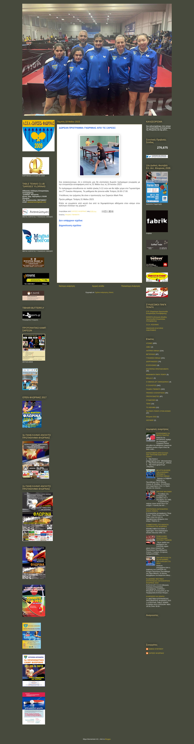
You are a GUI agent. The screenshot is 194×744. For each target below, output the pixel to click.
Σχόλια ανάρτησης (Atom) (104, 292)
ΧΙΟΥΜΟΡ (150, 420)
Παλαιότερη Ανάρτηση (130, 286)
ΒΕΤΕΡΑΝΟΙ (150, 354)
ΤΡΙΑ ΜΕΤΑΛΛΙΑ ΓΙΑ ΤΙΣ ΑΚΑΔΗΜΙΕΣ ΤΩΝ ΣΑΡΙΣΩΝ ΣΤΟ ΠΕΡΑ (163, 560)
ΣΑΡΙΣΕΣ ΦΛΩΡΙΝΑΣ (156, 653)
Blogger (108, 739)
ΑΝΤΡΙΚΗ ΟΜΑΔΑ (152, 351)
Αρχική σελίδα (98, 286)
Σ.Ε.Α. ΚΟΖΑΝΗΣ (152, 325)
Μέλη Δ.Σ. (149, 378)
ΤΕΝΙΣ (148, 404)
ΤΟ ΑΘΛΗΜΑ (151, 407)
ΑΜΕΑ (148, 347)
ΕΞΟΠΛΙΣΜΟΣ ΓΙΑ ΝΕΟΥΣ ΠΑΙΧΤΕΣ (163, 434)
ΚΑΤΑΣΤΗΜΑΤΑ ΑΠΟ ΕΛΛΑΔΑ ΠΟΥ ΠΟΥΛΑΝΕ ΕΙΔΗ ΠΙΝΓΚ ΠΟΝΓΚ (157, 455)
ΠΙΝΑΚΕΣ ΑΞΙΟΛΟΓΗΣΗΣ (155, 393)
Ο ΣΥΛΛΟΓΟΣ (151, 385)
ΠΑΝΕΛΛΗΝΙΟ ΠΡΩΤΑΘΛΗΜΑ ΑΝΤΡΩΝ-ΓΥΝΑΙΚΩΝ (163, 538)
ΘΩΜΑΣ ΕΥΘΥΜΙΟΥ (156, 649)
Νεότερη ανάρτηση (67, 286)
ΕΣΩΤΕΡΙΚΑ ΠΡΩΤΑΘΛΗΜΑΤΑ (157, 369)
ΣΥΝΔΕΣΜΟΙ (151, 400)
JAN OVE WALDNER (164, 492)
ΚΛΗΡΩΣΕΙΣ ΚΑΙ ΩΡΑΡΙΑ (155, 596)
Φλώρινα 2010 (151, 417)
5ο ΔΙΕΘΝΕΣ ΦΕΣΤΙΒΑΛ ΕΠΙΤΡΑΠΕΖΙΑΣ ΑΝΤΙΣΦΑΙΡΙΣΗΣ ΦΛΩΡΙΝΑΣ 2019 (158, 581)
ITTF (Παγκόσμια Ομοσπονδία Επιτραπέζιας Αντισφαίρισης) (157, 312)
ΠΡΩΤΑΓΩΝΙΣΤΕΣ (152, 396)
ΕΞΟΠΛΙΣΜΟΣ (151, 365)
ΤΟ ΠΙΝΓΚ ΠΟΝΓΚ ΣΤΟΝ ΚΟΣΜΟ (158, 411)
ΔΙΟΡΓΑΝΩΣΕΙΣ (152, 361)
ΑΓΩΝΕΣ (149, 343)
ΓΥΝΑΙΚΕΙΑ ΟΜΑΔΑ (153, 358)
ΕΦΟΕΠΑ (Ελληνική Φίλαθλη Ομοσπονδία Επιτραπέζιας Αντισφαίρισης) (156, 319)
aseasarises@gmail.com (36, 202)
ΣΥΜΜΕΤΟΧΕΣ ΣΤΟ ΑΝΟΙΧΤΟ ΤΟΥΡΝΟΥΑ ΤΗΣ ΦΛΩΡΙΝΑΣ (157, 526)
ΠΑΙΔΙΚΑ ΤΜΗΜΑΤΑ (72, 215)
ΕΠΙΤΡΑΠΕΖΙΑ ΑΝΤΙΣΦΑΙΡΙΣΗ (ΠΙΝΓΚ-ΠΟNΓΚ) (157, 510)
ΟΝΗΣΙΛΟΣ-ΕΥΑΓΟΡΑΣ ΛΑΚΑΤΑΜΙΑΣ (154, 329)
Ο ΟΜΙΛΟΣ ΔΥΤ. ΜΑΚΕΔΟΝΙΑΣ (157, 382)
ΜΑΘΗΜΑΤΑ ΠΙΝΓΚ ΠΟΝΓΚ (156, 374)
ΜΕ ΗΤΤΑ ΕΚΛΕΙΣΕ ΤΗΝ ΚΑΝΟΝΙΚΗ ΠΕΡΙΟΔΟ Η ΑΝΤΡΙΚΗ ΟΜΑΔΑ (163, 473)
